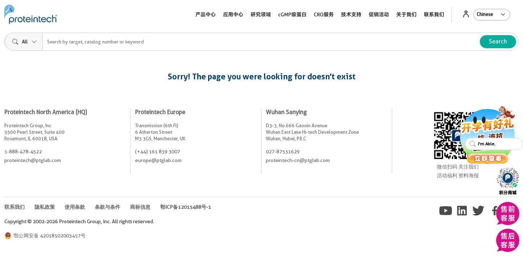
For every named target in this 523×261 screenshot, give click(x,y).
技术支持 (351, 14)
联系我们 (434, 14)
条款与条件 (107, 207)
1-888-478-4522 (23, 151)
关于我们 (406, 14)
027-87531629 (283, 151)
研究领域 (261, 14)
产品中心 (205, 14)
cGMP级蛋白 (292, 14)
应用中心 (233, 14)
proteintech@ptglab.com (32, 160)
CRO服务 (324, 14)
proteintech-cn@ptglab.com (298, 160)
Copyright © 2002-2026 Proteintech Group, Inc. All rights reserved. (79, 221)
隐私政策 (45, 207)
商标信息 (140, 207)
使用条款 (75, 207)
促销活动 (379, 14)
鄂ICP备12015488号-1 (185, 207)
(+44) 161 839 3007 (157, 151)
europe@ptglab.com (158, 160)
